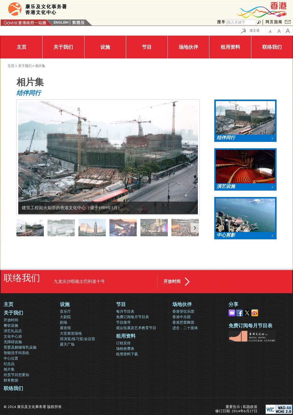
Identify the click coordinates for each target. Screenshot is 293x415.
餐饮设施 (11, 325)
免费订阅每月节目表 (132, 317)
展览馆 (65, 327)
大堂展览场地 (71, 333)
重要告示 (233, 406)
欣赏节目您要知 (16, 374)
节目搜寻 (123, 322)
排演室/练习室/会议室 (77, 338)
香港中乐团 (181, 317)
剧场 (63, 322)
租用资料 (126, 336)
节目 (121, 304)
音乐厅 (65, 311)
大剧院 (65, 317)
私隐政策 (250, 406)
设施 (65, 304)
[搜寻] (241, 22)
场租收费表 (125, 348)
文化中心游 (13, 336)
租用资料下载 (127, 354)
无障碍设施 (13, 341)
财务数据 (11, 380)
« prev (21, 227)
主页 (11, 66)
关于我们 (25, 66)
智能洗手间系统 (16, 352)
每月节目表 (125, 311)
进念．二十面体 (185, 327)
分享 (233, 304)
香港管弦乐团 (183, 311)
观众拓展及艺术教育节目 (136, 327)
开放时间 (172, 281)
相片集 (9, 369)
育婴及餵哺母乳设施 (20, 347)
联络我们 (13, 388)
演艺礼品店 (13, 331)
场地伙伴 (182, 304)
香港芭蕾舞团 (183, 322)
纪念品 (9, 363)
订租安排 (123, 343)
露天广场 (67, 344)
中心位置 (11, 358)
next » (195, 227)
